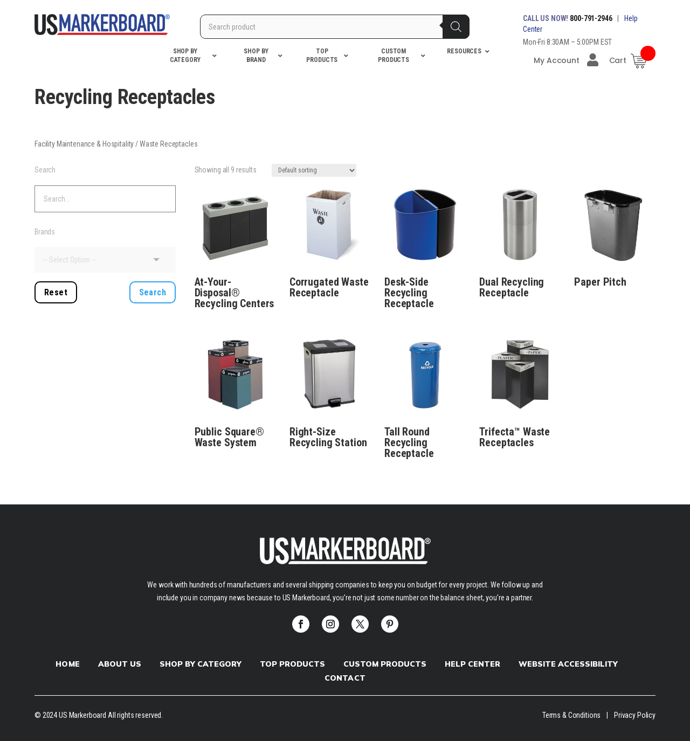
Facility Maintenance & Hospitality (84, 144)
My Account (566, 59)
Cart (617, 60)
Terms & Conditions (571, 715)
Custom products (384, 664)
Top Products (292, 664)
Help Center (472, 664)
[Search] (456, 27)
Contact (345, 678)
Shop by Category (201, 664)
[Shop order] (314, 170)
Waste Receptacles (169, 144)
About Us (119, 664)
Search (45, 169)
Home (67, 664)
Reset (55, 292)
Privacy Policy (635, 715)
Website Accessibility (568, 664)
